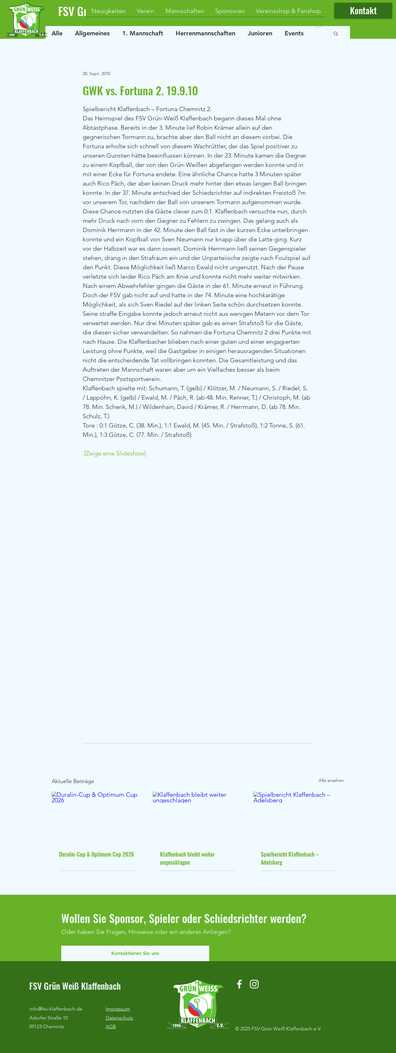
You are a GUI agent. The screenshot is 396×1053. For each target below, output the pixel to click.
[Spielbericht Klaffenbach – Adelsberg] (298, 817)
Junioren (260, 33)
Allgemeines (92, 33)
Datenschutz (119, 1018)
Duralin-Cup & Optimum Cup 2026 (96, 854)
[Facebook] (239, 984)
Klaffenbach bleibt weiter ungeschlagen (187, 858)
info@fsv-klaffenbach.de (55, 1009)
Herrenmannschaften (205, 33)
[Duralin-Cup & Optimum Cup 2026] (97, 817)
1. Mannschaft (142, 33)
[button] (336, 33)
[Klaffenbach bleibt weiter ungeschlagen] (198, 817)
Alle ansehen (331, 780)
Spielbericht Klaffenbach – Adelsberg (290, 858)
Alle (57, 33)
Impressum (118, 1009)
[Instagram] (254, 984)
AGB (111, 1026)
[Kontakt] (363, 10)
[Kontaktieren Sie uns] (135, 953)
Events (294, 33)
